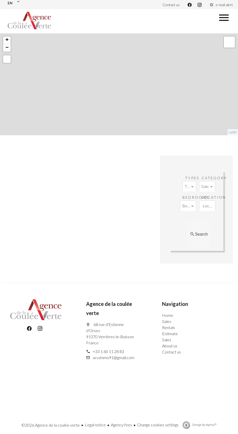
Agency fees (121, 424)
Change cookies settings (158, 424)
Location (214, 197)
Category (214, 178)
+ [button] (7, 40)
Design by (204, 425)
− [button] (7, 48)
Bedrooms (195, 197)
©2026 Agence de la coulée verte (50, 425)
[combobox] (189, 186)
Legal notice (95, 424)
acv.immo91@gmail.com (113, 357)
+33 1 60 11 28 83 (108, 351)
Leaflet (233, 132)
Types (192, 178)
